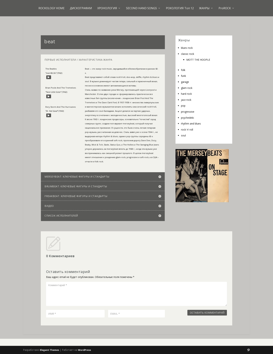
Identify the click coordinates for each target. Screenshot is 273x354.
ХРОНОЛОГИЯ (107, 8)
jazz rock (186, 99)
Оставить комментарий (207, 312)
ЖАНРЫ (204, 8)
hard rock (186, 93)
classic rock (187, 54)
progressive (187, 111)
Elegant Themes (49, 350)
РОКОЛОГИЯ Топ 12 (180, 8)
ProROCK (225, 8)
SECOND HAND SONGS (141, 8)
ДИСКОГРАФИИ (81, 8)
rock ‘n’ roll (187, 129)
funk (183, 76)
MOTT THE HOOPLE (198, 59)
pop (183, 105)
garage (185, 82)
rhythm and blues (191, 123)
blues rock (187, 47)
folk (183, 70)
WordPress (84, 350)
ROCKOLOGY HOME (51, 8)
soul (183, 135)
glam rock (186, 88)
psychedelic (187, 117)
